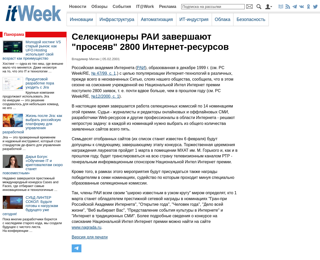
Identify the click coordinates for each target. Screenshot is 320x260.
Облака (222, 19)
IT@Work (145, 6)
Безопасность (251, 19)
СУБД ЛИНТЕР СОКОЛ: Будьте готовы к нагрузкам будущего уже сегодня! (30, 206)
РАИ (141, 68)
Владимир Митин (86, 59)
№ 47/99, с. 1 (103, 73)
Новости (77, 6)
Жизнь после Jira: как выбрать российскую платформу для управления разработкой (32, 124)
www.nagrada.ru (86, 227)
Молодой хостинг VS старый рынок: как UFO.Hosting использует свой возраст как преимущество (32, 50)
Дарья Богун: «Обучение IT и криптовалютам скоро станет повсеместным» (33, 165)
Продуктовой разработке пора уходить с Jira (40, 83)
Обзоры (99, 6)
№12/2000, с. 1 (105, 96)
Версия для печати (90, 237)
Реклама (167, 6)
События (122, 6)
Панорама (14, 34)
